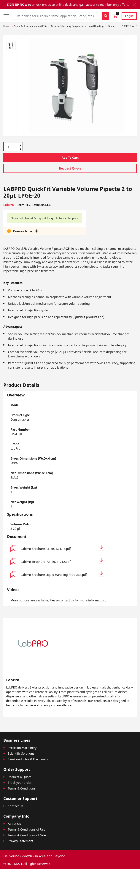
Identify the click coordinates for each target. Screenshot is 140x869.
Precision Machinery (22, 748)
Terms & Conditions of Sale (27, 835)
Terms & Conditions (22, 788)
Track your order (20, 783)
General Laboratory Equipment (67, 26)
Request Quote (70, 168)
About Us (14, 824)
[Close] (134, 5)
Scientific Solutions (21, 753)
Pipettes (112, 26)
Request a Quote (19, 777)
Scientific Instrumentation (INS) (30, 26)
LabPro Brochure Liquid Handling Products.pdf (62, 574)
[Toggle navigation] (7, 15)
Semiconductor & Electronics (28, 759)
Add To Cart (70, 158)
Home (6, 26)
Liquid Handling (96, 26)
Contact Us (15, 806)
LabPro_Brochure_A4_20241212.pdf (62, 561)
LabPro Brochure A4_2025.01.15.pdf (62, 548)
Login (129, 16)
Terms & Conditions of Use (26, 829)
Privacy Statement (20, 841)
